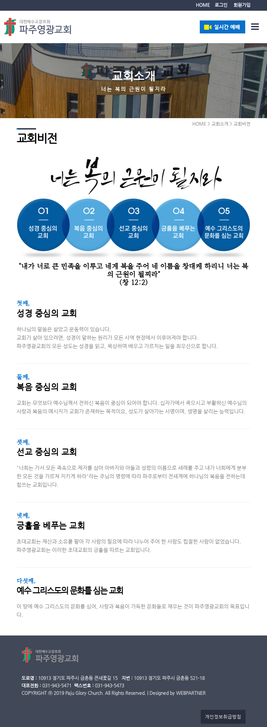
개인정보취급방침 (223, 717)
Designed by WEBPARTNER (177, 693)
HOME (203, 5)
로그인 (221, 5)
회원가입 (242, 5)
